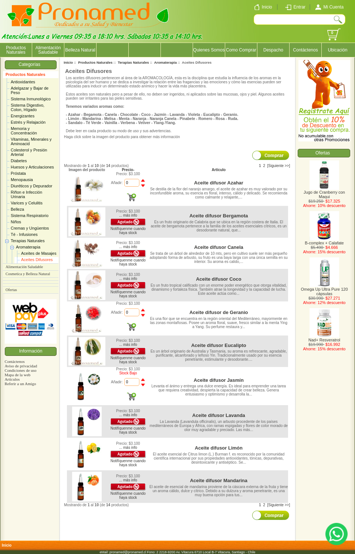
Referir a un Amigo (20, 383)
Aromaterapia (28, 247)
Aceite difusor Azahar (218, 183)
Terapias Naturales (28, 240)
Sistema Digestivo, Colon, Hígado (27, 107)
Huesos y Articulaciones (32, 167)
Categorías (30, 64)
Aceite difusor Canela (218, 247)
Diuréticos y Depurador (32, 186)
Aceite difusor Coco (218, 279)
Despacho (273, 50)
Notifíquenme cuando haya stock (128, 231)
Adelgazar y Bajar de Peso (29, 90)
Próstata (18, 173)
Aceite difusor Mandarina (218, 480)
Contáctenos (305, 50)
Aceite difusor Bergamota (218, 215)
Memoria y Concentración (24, 130)
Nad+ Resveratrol (324, 338)
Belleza (17, 209)
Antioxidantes (23, 82)
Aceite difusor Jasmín (219, 380)
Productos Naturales (25, 74)
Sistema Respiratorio (29, 215)
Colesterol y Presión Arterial (29, 152)
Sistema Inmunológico (31, 99)
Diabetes (19, 160)
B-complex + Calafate (324, 241)
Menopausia (22, 179)
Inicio (68, 62)
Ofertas (11, 290)
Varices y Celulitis (27, 203)
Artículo (219, 170)
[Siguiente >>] (278, 166)
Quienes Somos (208, 50)
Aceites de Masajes (38, 253)
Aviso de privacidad (20, 366)
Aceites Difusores (37, 259)
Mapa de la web (17, 375)
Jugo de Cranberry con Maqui (324, 192)
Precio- (128, 170)
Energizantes (22, 116)
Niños (16, 222)
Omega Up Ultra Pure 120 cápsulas (324, 289)
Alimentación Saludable (48, 50)
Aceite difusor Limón (219, 448)
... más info (128, 215)
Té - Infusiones (24, 234)
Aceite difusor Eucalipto (218, 345)
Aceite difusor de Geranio (218, 312)
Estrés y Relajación (28, 122)
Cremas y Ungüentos (30, 228)
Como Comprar (241, 50)
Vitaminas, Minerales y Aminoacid (31, 141)
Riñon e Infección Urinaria (26, 194)
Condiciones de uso (20, 370)
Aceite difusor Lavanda (218, 415)
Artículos (12, 379)
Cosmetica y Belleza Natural (28, 274)
